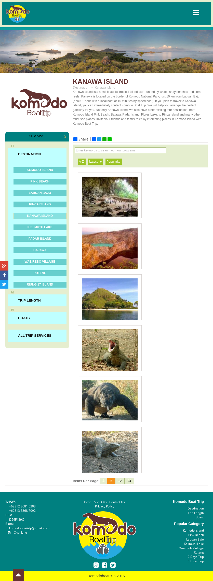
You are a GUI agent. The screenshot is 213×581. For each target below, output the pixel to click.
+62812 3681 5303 (22, 506)
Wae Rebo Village (191, 548)
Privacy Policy (104, 506)
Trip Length (196, 513)
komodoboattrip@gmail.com (29, 528)
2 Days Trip (196, 557)
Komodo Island (193, 530)
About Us (100, 502)
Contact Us (117, 502)
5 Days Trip (196, 561)
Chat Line (16, 532)
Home (87, 502)
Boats (200, 517)
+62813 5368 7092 (22, 510)
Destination (196, 508)
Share (80, 139)
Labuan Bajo (195, 539)
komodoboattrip (102, 575)
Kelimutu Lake (194, 544)
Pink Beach (196, 535)
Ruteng (199, 552)
